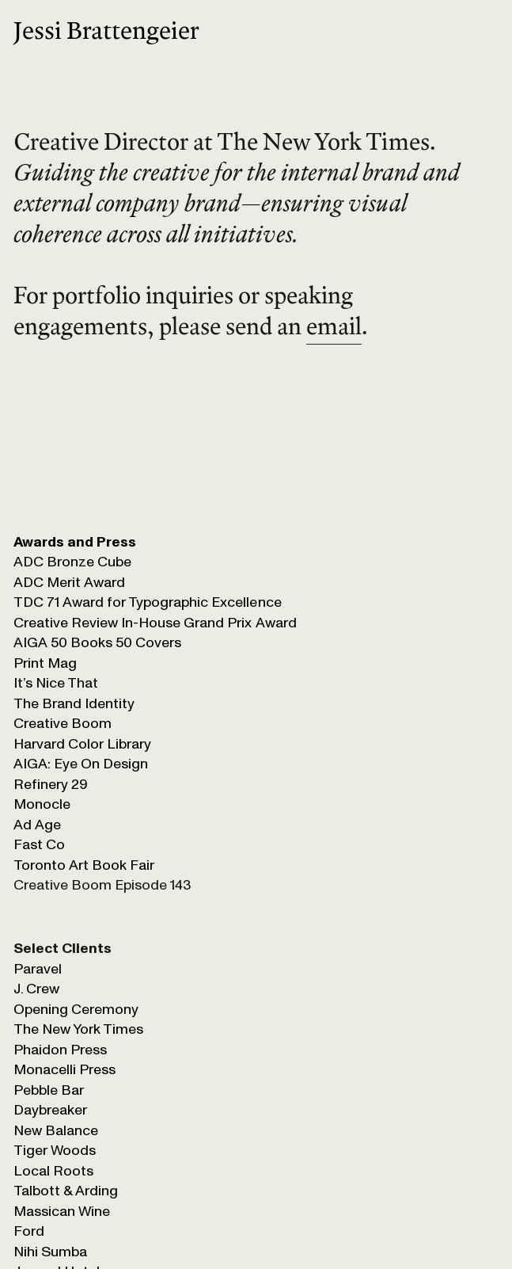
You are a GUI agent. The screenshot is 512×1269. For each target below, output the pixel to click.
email (334, 325)
